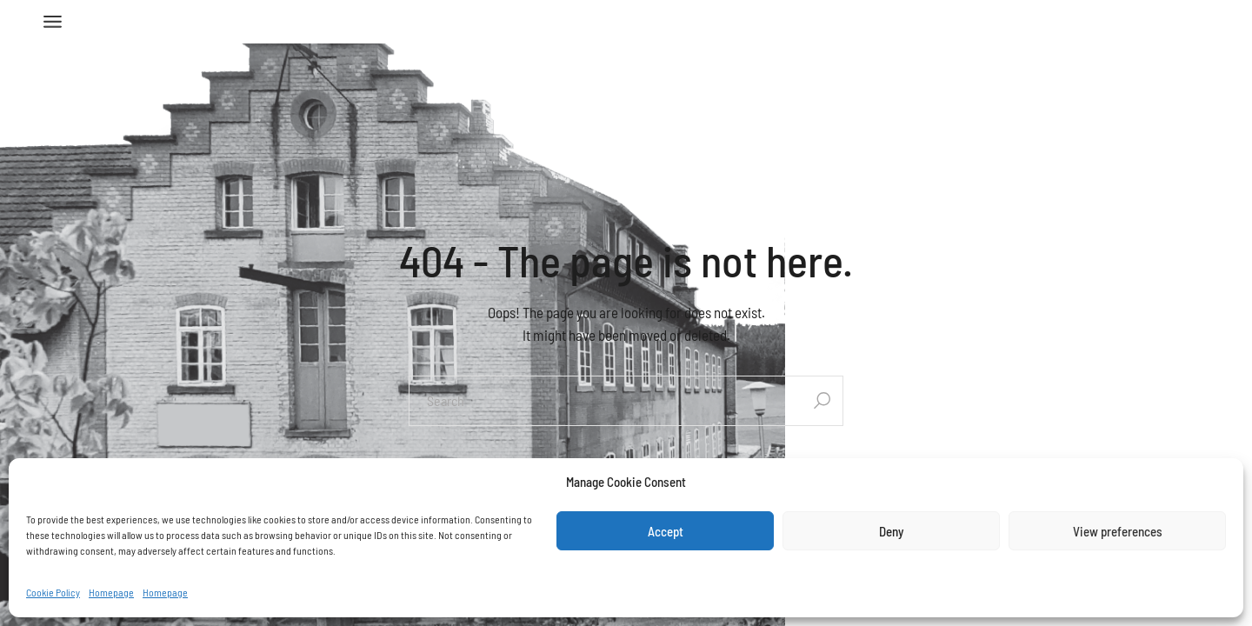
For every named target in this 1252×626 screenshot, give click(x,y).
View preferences (1117, 531)
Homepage (111, 592)
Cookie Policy (53, 592)
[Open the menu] (52, 22)
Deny (891, 531)
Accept (665, 531)
